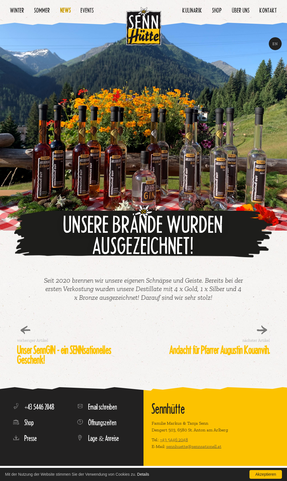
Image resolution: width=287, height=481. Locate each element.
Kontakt (268, 10)
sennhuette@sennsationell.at (193, 446)
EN (275, 44)
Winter (17, 10)
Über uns (241, 10)
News (65, 10)
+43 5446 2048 (174, 439)
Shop (217, 10)
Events (87, 10)
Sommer (42, 10)
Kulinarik (192, 10)
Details (143, 474)
